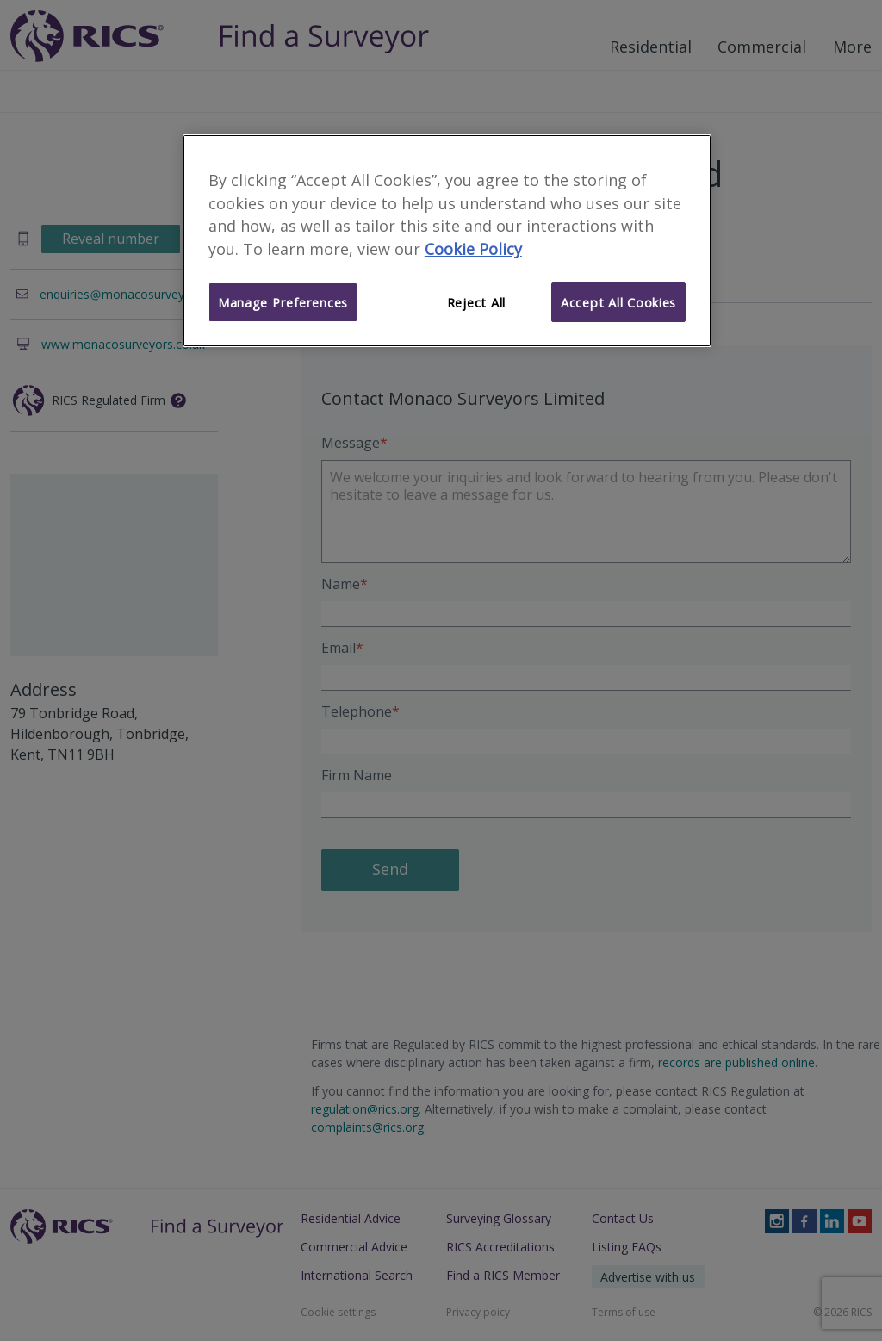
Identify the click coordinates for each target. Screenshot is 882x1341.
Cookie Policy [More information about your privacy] (473, 249)
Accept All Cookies (618, 302)
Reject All (476, 302)
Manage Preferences (283, 302)
